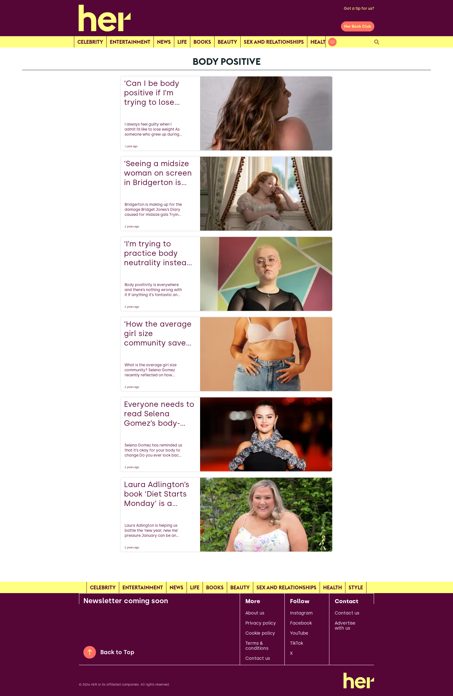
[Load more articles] (226, 565)
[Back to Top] (89, 652)
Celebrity (90, 42)
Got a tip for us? (359, 8)
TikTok (296, 643)
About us (254, 613)
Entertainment (130, 42)
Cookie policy (260, 633)
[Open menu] (332, 42)
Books (202, 42)
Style (356, 587)
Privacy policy (260, 623)
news (164, 42)
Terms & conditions (256, 646)
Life (182, 42)
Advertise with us (345, 626)
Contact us (257, 658)
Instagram (301, 613)
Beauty (227, 42)
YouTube (299, 633)
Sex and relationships (274, 42)
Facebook (301, 623)
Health (319, 42)
